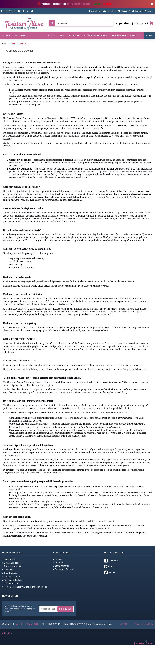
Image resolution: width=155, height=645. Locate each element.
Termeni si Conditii (11, 566)
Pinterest (110, 567)
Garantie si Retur (11, 576)
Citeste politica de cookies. (79, 4)
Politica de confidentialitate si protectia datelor (24, 587)
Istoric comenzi (61, 566)
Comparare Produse (63, 569)
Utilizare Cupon (10, 583)
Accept (97, 4)
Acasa (4, 43)
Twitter (109, 573)
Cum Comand (9, 573)
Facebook (111, 561)
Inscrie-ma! (65, 609)
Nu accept (107, 4)
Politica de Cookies (18, 43)
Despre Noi (8, 559)
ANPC (123, 624)
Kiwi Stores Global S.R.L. (27, 624)
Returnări (58, 563)
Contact (57, 559)
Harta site (7, 569)
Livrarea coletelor (11, 563)
